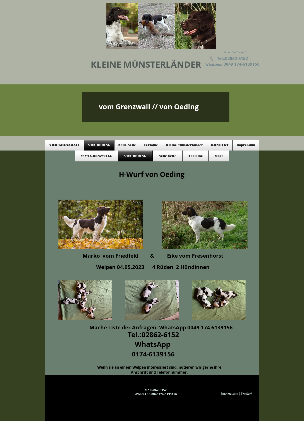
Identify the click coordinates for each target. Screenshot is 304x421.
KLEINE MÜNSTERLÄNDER (146, 64)
